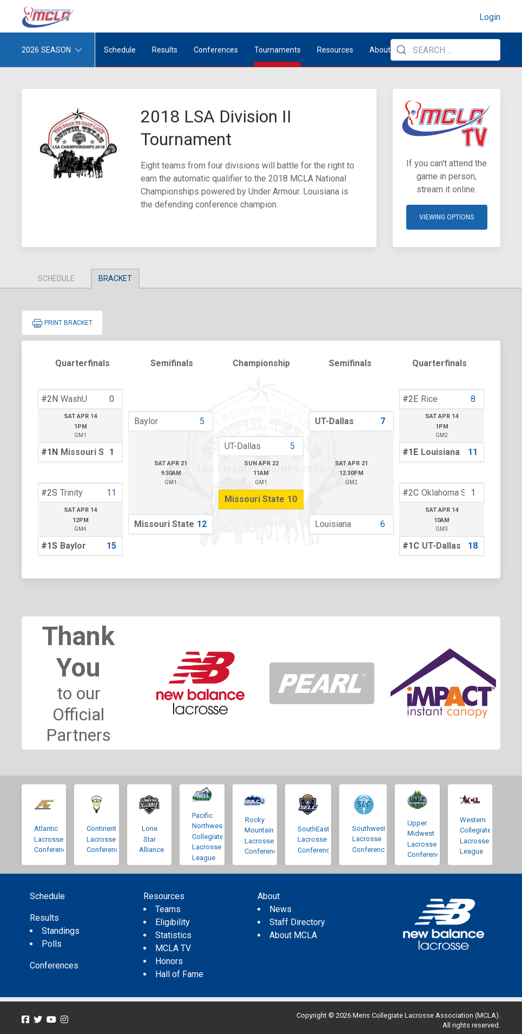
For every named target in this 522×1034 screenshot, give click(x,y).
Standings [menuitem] (61, 931)
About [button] (380, 49)
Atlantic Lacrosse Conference (52, 839)
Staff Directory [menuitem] (297, 922)
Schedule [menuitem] (120, 49)
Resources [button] (335, 49)
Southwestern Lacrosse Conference (373, 839)
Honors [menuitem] (169, 961)
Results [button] (164, 49)
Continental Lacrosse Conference (105, 839)
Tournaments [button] (277, 49)
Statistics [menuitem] (173, 935)
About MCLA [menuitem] (293, 935)
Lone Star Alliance (151, 839)
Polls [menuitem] (52, 944)
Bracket (115, 278)
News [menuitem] (280, 909)
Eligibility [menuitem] (172, 922)
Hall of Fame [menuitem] (179, 974)
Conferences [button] (216, 49)
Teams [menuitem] (168, 909)
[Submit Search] (401, 50)
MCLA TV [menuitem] (173, 948)
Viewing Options (446, 217)
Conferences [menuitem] (54, 965)
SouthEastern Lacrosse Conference (318, 839)
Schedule (56, 278)
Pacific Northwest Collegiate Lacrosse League (208, 836)
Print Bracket (62, 323)
